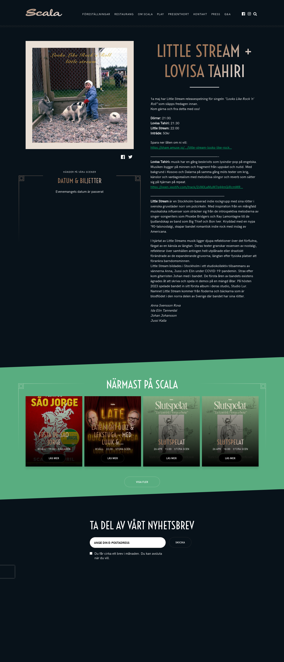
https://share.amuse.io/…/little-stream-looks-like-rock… (191, 147)
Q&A (227, 14)
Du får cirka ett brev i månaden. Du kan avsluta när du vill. (128, 556)
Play (160, 14)
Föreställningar (96, 14)
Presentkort (178, 14)
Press (215, 14)
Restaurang (124, 14)
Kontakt (200, 14)
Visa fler (142, 482)
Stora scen (122, 449)
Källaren (64, 449)
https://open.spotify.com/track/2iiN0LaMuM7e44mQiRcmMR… (197, 186)
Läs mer (54, 458)
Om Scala (145, 14)
